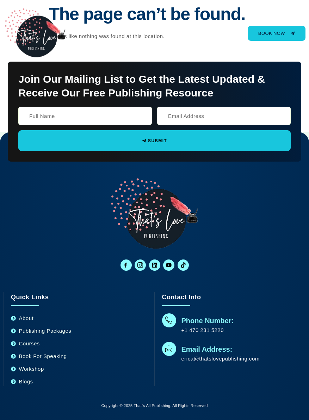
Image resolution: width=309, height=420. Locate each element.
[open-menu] (219, 33)
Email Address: (207, 349)
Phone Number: (207, 321)
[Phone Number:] (169, 320)
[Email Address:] (169, 349)
